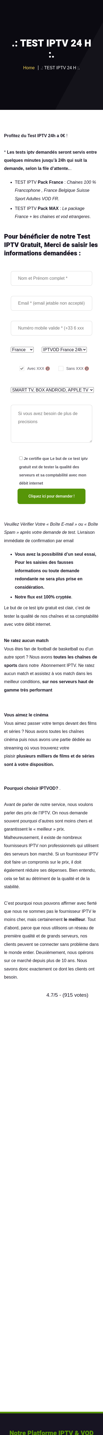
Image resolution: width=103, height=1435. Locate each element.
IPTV (45, 813)
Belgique (67, 190)
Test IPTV (37, 135)
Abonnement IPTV (58, 665)
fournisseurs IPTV (21, 845)
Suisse (83, 190)
